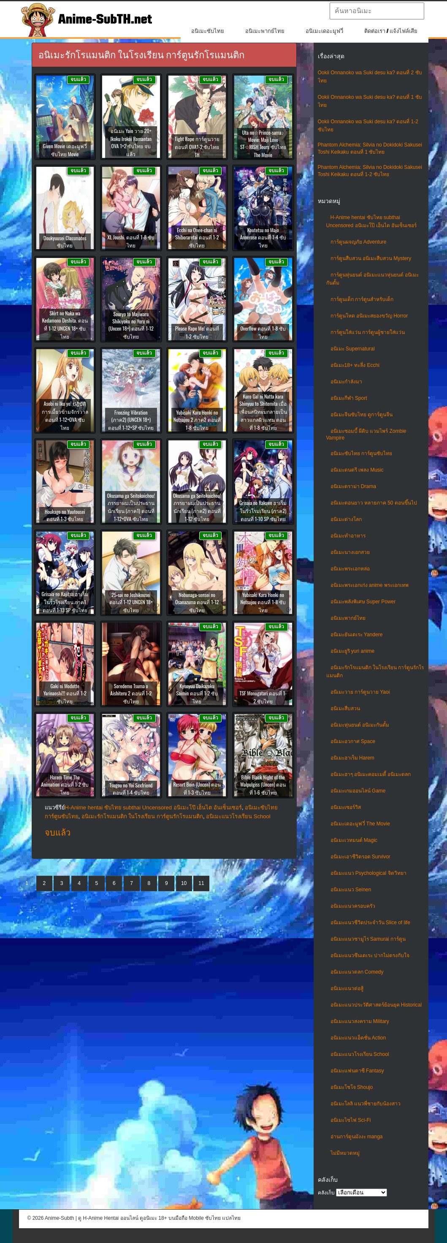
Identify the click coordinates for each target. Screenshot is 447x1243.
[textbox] (377, 11)
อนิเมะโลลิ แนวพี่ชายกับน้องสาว (366, 1104)
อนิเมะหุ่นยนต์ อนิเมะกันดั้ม (360, 725)
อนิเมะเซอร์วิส (346, 807)
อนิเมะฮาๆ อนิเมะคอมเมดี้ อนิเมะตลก (371, 774)
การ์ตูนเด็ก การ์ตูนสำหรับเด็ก (362, 299)
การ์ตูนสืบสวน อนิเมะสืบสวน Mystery (371, 258)
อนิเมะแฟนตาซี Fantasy (357, 1071)
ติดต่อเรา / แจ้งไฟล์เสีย (391, 31)
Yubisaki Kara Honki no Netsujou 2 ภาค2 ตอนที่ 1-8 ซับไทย (197, 420)
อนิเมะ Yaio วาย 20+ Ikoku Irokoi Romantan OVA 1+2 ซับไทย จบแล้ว (131, 142)
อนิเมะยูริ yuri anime (353, 651)
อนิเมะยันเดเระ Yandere (357, 635)
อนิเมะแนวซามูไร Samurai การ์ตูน (368, 939)
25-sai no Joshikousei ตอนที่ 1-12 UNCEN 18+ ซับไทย (131, 602)
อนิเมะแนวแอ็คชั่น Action (358, 1038)
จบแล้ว (57, 832)
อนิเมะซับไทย (207, 31)
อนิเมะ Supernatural (353, 349)
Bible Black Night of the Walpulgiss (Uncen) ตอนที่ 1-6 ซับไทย (263, 784)
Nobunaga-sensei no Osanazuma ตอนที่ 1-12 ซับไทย (197, 602)
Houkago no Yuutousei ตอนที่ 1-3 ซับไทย (65, 515)
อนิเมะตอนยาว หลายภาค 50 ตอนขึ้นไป (374, 503)
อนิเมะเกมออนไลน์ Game (358, 791)
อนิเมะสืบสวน (345, 708)
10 (184, 883)
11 (201, 883)
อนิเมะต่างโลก (346, 519)
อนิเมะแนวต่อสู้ (347, 988)
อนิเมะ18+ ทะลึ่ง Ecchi (355, 365)
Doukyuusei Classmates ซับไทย (64, 241)
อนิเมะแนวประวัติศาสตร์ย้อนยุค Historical (376, 1005)
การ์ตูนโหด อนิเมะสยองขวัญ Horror (369, 316)
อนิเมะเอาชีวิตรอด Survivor (360, 857)
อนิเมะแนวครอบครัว (353, 906)
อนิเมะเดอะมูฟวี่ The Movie (360, 824)
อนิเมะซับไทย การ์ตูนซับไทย (361, 453)
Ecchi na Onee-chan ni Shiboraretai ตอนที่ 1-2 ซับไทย (197, 237)
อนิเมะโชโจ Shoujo (352, 1087)
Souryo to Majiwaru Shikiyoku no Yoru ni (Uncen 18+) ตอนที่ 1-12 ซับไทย (131, 325)
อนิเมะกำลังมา (346, 382)
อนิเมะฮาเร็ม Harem (352, 758)
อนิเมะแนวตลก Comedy (357, 972)
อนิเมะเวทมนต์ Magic (354, 840)
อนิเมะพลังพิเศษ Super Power (363, 602)
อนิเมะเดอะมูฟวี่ (324, 31)
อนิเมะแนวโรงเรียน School (360, 1054)
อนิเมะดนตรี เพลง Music (357, 470)
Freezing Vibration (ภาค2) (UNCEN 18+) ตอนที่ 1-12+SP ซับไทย (131, 420)
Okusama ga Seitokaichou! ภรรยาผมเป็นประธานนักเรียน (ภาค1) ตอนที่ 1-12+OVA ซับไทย (131, 507)
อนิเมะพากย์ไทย (264, 31)
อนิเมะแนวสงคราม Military (360, 1021)
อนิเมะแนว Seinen (351, 890)
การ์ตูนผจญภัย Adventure (359, 242)
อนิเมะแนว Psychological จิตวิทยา (368, 873)
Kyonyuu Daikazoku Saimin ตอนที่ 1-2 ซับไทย (197, 693)
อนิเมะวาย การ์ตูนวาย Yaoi (360, 692)
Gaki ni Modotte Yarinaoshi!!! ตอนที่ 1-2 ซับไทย (65, 693)
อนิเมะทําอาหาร (348, 536)
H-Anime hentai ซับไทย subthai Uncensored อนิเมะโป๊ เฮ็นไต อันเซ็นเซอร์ (153, 807)
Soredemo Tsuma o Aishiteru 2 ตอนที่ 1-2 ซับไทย (131, 693)
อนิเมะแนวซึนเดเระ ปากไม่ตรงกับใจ (370, 955)
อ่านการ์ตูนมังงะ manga (357, 1137)
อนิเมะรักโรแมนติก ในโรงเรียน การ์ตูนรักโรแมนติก (142, 816)
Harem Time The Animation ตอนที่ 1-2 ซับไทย (65, 784)
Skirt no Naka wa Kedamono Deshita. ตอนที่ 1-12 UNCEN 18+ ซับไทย (65, 324)
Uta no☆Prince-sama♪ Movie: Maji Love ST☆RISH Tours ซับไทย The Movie (263, 143)
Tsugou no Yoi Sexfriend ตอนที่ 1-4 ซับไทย (130, 789)
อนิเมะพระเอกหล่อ (350, 569)
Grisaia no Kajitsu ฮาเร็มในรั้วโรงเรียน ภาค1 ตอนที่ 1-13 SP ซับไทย (65, 601)
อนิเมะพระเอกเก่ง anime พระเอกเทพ (370, 585)
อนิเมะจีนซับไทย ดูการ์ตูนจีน (362, 415)
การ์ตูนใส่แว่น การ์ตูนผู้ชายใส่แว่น (368, 332)
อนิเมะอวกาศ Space (353, 741)
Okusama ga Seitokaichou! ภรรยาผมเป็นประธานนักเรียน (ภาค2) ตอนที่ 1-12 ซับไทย (197, 507)
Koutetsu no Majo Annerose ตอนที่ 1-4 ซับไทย (263, 237)
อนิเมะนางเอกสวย (350, 552)
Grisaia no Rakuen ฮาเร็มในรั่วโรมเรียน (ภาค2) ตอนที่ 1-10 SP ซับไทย (263, 510)
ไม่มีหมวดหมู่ (345, 1153)
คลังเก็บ (326, 1193)
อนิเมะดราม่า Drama (353, 486)
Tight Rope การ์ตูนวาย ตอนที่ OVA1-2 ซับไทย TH (197, 146)
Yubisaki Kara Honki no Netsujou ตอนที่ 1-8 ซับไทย (263, 602)
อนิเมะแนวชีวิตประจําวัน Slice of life (370, 922)
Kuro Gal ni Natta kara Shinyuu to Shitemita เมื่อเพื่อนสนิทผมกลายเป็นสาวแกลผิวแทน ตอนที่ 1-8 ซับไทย (263, 412)
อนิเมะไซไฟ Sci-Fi (351, 1120)
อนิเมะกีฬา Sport (349, 398)
